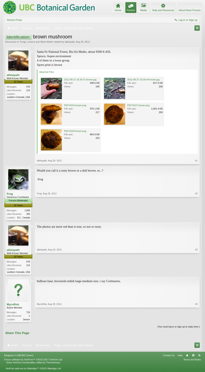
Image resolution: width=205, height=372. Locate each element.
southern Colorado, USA (18, 97)
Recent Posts (14, 20)
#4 (196, 320)
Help (180, 356)
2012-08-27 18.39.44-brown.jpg (143, 79)
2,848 (27, 210)
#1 (196, 160)
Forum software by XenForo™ (33, 360)
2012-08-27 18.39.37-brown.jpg (80, 79)
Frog (10, 193)
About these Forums (190, 10)
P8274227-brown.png (138, 105)
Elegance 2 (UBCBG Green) (18, 356)
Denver (26, 320)
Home (187, 356)
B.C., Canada (23, 217)
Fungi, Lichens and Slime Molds (36, 42)
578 (28, 87)
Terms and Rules (192, 360)
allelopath (70, 42)
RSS (199, 356)
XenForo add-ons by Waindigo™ (22, 369)
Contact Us (168, 356)
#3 (196, 272)
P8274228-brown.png (75, 131)
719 (28, 313)
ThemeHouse (53, 363)
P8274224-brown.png (75, 105)
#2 (196, 217)
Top (193, 356)
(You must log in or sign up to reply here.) (178, 328)
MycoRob (13, 305)
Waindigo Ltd (54, 369)
